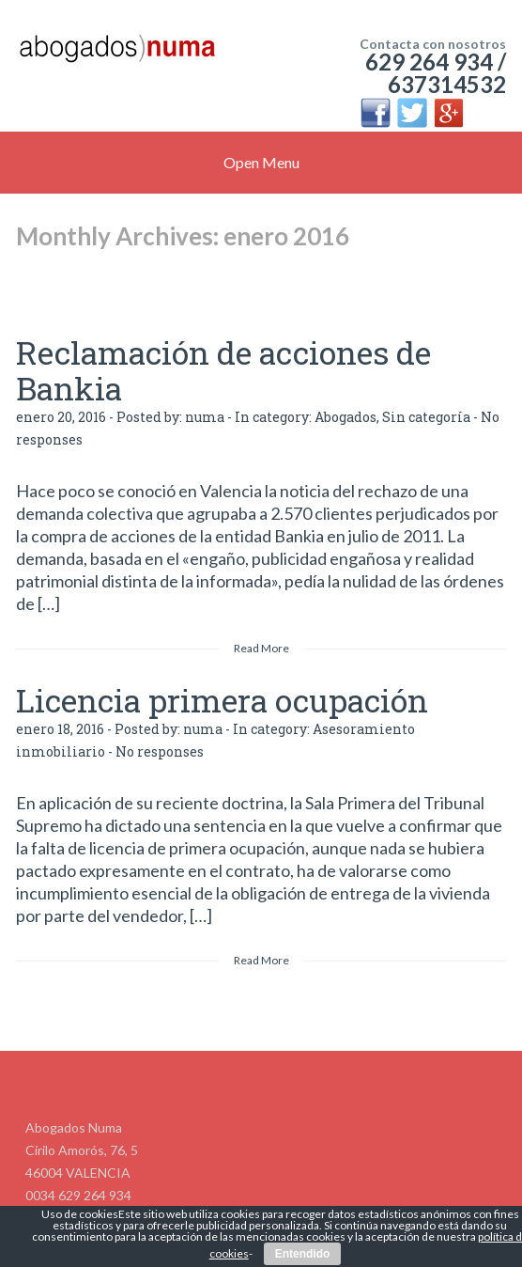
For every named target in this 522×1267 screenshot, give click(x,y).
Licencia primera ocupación (222, 700)
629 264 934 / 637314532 (435, 73)
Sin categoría (426, 417)
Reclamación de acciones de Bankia (223, 370)
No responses (159, 751)
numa (204, 417)
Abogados (345, 417)
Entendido (302, 1253)
